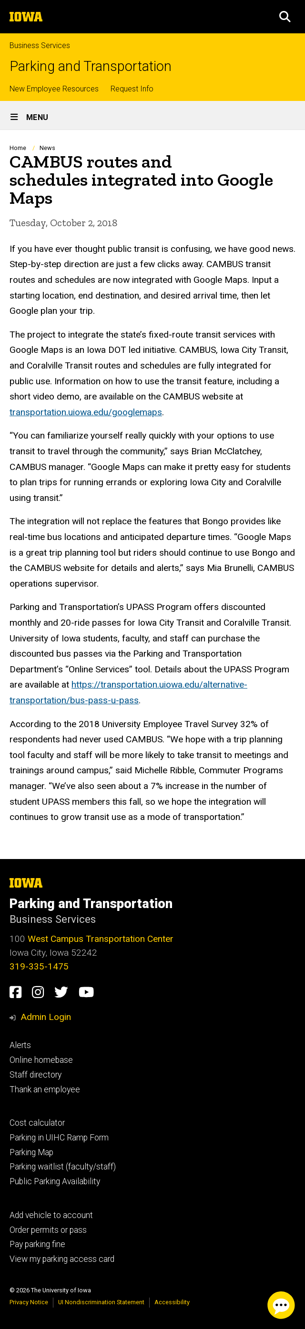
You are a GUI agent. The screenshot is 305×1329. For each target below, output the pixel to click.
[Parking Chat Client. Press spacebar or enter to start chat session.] (281, 1305)
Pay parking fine (37, 1244)
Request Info (132, 88)
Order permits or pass (48, 1230)
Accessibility (172, 1302)
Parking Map (31, 1152)
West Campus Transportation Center (100, 938)
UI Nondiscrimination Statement (101, 1302)
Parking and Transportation (91, 66)
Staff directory (35, 1074)
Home (18, 147)
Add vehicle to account (51, 1215)
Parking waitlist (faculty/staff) (63, 1166)
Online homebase (41, 1060)
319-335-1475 (39, 966)
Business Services (40, 45)
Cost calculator (37, 1123)
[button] (285, 16)
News (47, 147)
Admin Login (45, 1016)
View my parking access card (62, 1259)
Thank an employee (45, 1089)
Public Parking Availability (55, 1181)
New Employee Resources (54, 88)
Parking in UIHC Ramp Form (59, 1137)
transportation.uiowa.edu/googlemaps (86, 412)
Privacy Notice (29, 1302)
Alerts (20, 1045)
